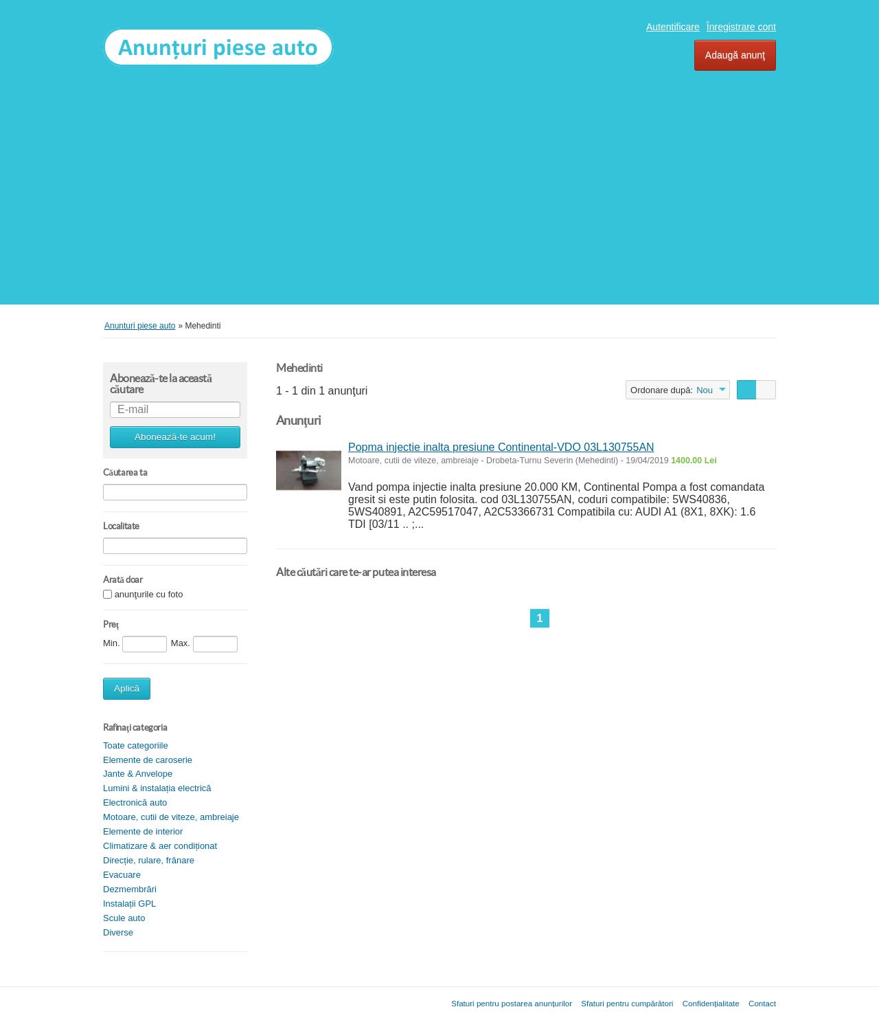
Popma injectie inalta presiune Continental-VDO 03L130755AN (501, 447)
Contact (762, 1003)
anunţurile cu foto (149, 594)
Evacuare (122, 875)
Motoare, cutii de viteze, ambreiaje (171, 817)
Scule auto (124, 918)
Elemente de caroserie (147, 760)
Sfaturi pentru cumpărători (627, 1003)
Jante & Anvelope (137, 773)
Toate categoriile (135, 745)
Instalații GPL (129, 903)
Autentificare (673, 26)
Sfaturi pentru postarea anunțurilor (511, 1003)
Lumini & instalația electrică (157, 788)
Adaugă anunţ (735, 54)
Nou (704, 390)
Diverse (118, 932)
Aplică (126, 688)
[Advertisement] (439, 184)
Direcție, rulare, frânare (148, 860)
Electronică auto (135, 802)
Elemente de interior (143, 831)
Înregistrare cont (741, 26)
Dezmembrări (130, 889)
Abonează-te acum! (175, 437)
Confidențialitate (711, 1003)
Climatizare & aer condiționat (160, 846)
